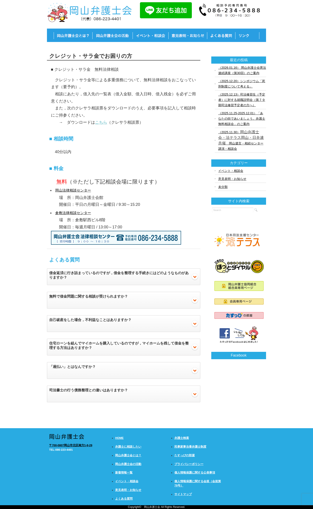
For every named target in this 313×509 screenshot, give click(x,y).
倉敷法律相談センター (73, 213)
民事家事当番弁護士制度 (190, 446)
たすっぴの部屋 (184, 455)
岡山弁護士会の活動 (128, 464)
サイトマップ (183, 494)
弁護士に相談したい (128, 446)
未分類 (223, 187)
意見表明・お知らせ (232, 179)
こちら (101, 122)
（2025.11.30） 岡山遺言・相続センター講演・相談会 (241, 140)
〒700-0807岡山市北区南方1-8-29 (70, 445)
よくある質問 (124, 498)
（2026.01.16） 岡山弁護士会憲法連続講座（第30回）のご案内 (242, 70)
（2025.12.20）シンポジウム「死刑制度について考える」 (241, 83)
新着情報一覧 (124, 472)
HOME (119, 438)
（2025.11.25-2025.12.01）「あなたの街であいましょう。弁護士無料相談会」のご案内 (241, 118)
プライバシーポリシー (188, 464)
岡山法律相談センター (73, 190)
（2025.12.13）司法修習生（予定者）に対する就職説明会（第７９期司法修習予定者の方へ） (241, 100)
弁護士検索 (181, 438)
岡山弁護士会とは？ (128, 455)
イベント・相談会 (230, 171)
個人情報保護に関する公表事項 (194, 472)
